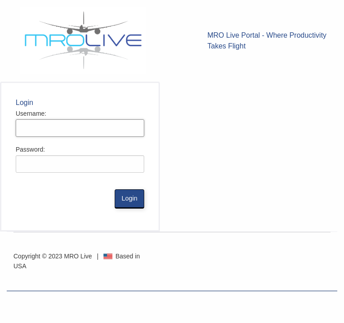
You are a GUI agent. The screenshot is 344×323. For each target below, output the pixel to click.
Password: (30, 149)
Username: (31, 113)
